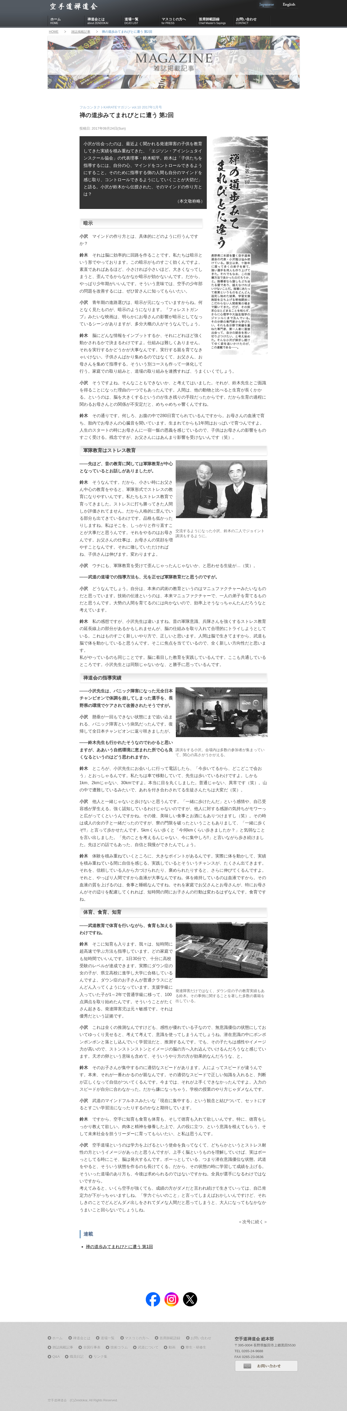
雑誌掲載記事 (80, 32)
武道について (148, 1347)
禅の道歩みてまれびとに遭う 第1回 (119, 1246)
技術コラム (119, 1347)
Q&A (56, 1357)
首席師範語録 (216, 21)
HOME (54, 32)
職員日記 (77, 1357)
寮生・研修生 (196, 1347)
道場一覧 (142, 21)
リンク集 (100, 1357)
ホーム (67, 21)
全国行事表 (91, 1347)
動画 (172, 1347)
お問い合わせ (253, 21)
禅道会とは (104, 21)
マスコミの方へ (179, 21)
